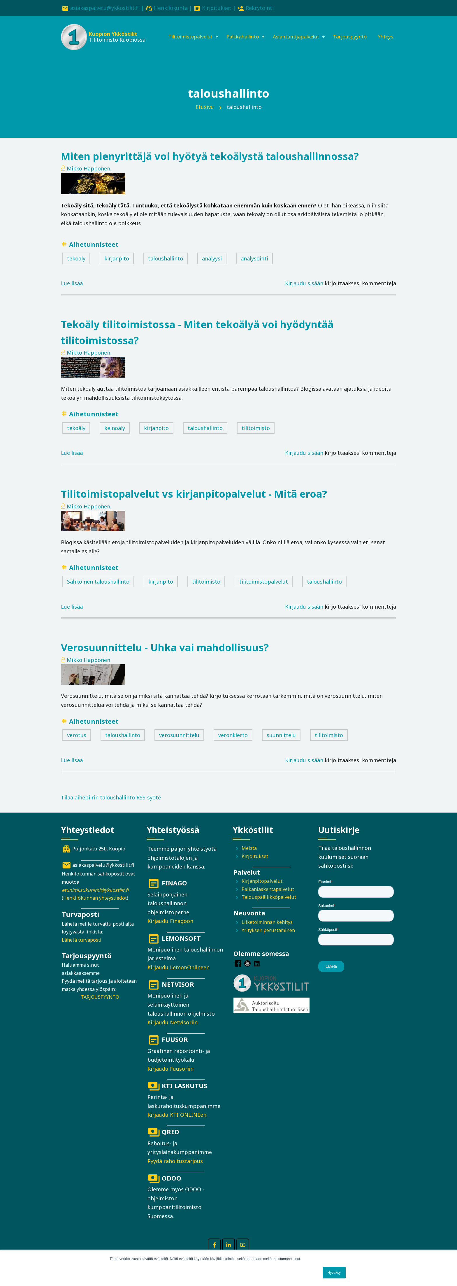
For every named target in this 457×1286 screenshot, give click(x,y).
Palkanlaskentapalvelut (268, 897)
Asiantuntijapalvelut (295, 31)
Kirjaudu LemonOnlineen (178, 975)
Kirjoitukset (216, 7)
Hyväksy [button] (334, 1273)
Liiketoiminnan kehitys (267, 930)
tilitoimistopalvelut (263, 589)
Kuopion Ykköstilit (112, 34)
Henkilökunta (171, 7)
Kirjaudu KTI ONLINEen (176, 1123)
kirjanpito (116, 266)
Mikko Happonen (88, 176)
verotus (76, 743)
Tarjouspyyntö (353, 31)
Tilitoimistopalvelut (182, 31)
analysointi (254, 266)
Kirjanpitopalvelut (262, 889)
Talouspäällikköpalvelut (269, 905)
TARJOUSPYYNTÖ (100, 1006)
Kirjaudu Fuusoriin (170, 1077)
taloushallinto (165, 266)
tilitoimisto (256, 436)
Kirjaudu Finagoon (170, 929)
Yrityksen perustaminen (268, 939)
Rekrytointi (260, 7)
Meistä (249, 856)
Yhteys (165, 50)
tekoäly (76, 266)
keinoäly (114, 436)
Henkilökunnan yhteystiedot (95, 906)
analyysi (212, 266)
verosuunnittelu (179, 743)
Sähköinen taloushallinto (98, 589)
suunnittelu (281, 743)
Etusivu (205, 115)
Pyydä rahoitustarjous (175, 1169)
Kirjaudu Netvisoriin (172, 1030)
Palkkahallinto (238, 31)
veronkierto (233, 743)
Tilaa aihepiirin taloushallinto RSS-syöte (111, 806)
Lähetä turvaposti (81, 948)
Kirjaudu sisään (304, 291)
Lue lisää (72, 292)
